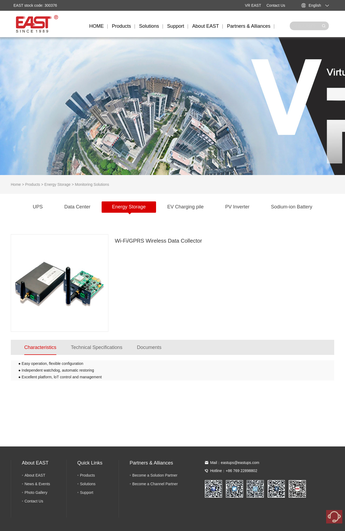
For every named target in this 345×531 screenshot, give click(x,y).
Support (175, 26)
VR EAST (253, 5)
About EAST (205, 26)
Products (121, 26)
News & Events (37, 484)
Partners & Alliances (248, 26)
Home (16, 184)
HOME (96, 26)
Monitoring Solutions (92, 184)
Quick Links (89, 463)
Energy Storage (57, 184)
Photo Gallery (36, 492)
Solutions (149, 26)
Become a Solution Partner (154, 475)
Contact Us (276, 5)
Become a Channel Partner (155, 484)
